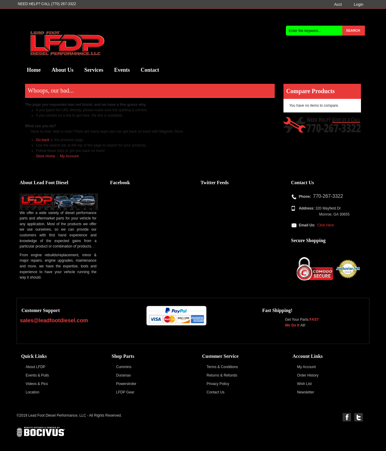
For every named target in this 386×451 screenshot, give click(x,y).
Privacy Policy (218, 384)
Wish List (304, 384)
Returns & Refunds (222, 375)
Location (32, 392)
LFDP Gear (125, 392)
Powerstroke (126, 384)
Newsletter (305, 392)
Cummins (123, 367)
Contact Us (215, 392)
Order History (307, 375)
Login (358, 4)
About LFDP (35, 367)
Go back (42, 140)
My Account (69, 156)
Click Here (325, 225)
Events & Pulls (37, 375)
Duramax (123, 375)
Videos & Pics (37, 384)
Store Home (45, 156)
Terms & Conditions (222, 367)
